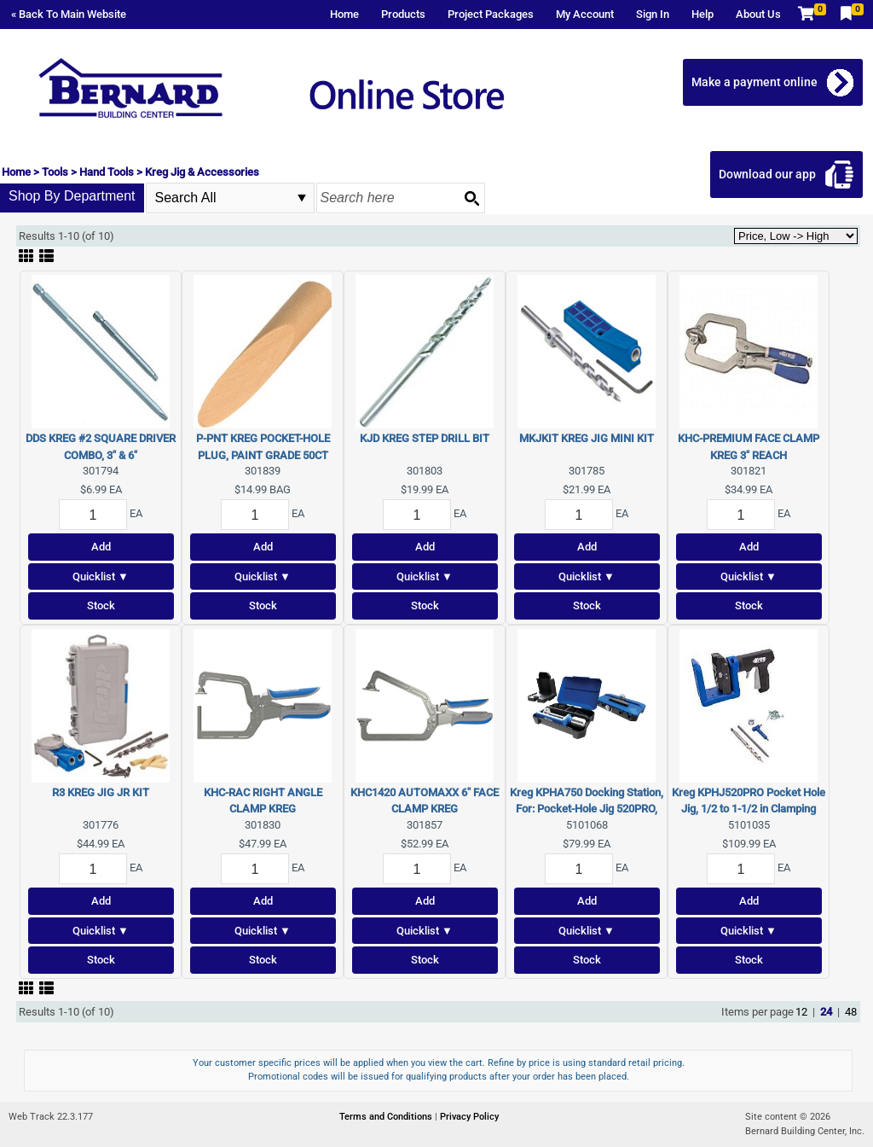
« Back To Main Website (68, 14)
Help (702, 14)
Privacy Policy (469, 1116)
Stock (101, 605)
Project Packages (491, 14)
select (302, 198)
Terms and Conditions (387, 1116)
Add (101, 546)
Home (344, 14)
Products (403, 14)
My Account (585, 14)
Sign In (652, 14)
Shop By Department (72, 196)
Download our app (767, 174)
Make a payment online (754, 82)
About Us (758, 14)
